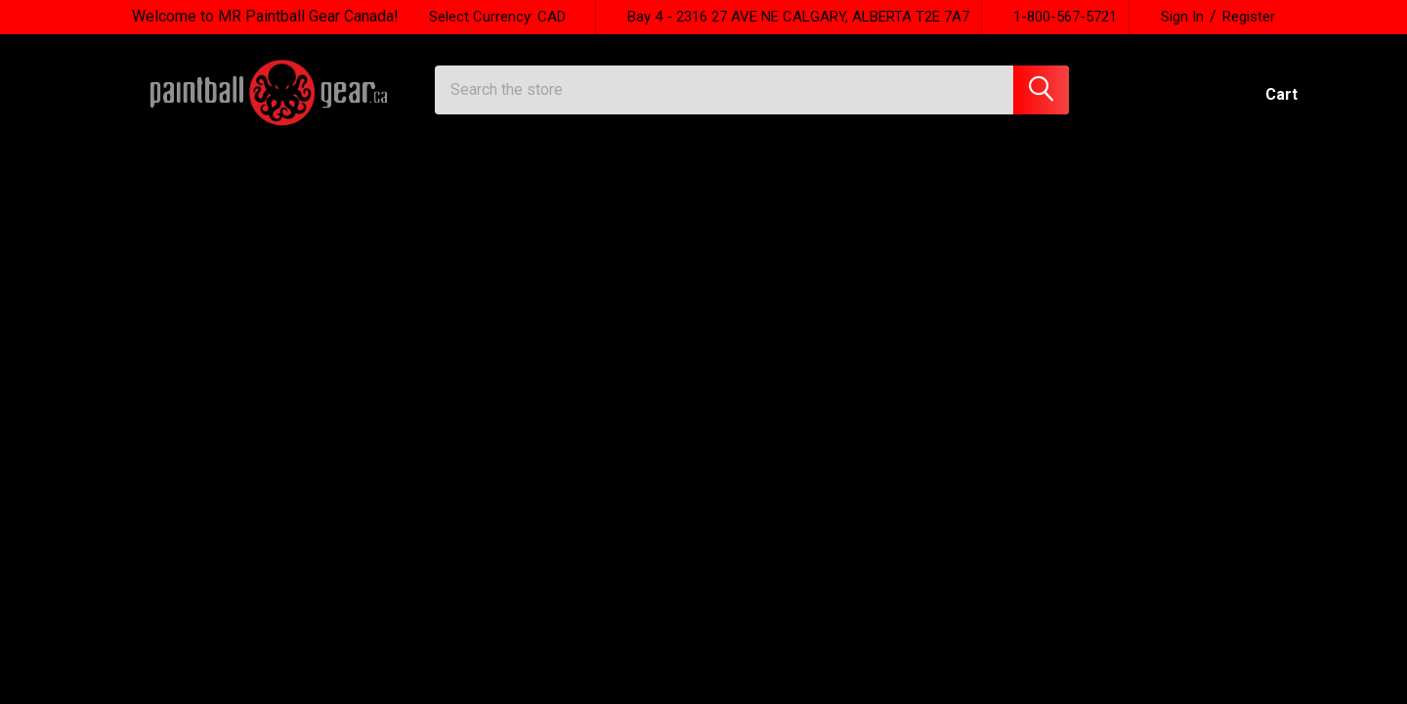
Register (1248, 16)
